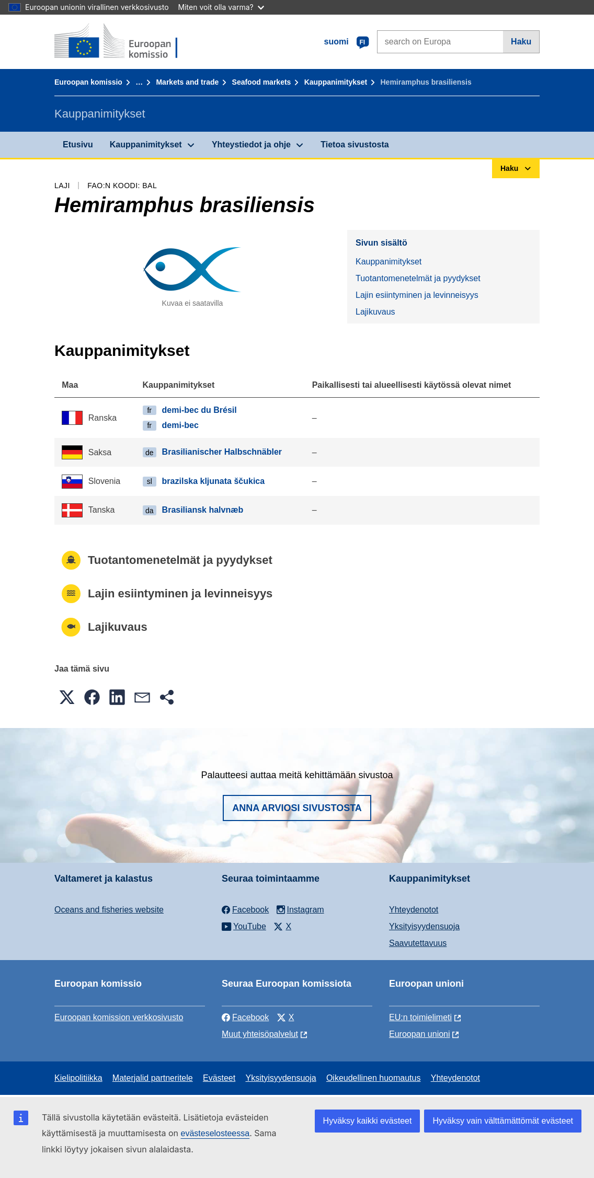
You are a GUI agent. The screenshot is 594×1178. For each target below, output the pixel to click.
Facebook (245, 1017)
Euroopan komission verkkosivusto (118, 1017)
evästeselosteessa (214, 1133)
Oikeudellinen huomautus (373, 1077)
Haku (521, 41)
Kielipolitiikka (78, 1077)
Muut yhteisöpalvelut (260, 1034)
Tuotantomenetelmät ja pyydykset (418, 278)
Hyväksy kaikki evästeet (367, 1120)
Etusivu (78, 144)
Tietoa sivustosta (355, 144)
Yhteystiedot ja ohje (251, 144)
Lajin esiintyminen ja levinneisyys (417, 295)
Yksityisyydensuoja (424, 926)
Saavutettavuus (418, 943)
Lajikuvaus (375, 311)
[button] (66, 697)
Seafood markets (261, 82)
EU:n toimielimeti (420, 1017)
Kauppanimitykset (336, 82)
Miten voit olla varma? (221, 7)
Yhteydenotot (413, 909)
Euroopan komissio (88, 82)
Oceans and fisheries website (109, 909)
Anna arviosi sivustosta (297, 808)
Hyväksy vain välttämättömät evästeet (502, 1120)
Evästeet (219, 1077)
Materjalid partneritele (152, 1077)
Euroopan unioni (419, 1034)
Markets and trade (187, 82)
